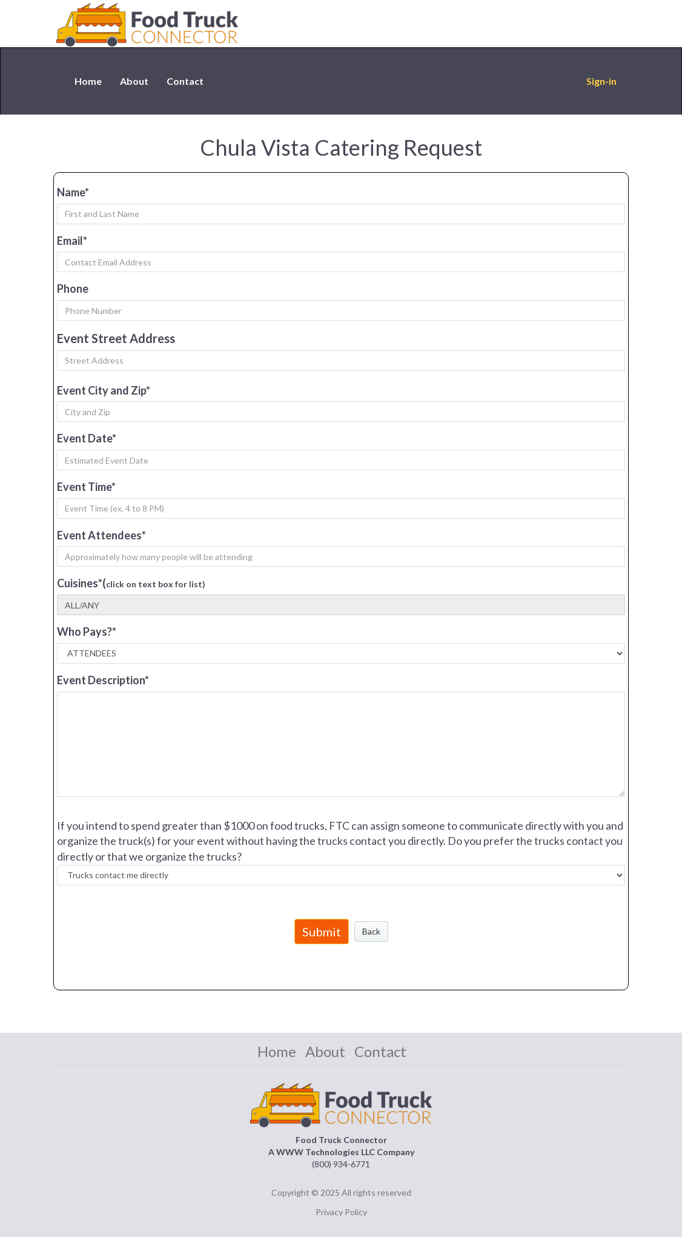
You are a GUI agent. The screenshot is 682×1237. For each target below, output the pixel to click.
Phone (72, 288)
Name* (73, 192)
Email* (72, 240)
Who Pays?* (86, 631)
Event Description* (103, 680)
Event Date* (86, 438)
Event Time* (86, 486)
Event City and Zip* (103, 390)
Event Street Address (116, 338)
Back (371, 931)
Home (88, 81)
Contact (185, 81)
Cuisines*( (131, 583)
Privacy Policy (341, 1212)
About (134, 81)
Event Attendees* (101, 535)
